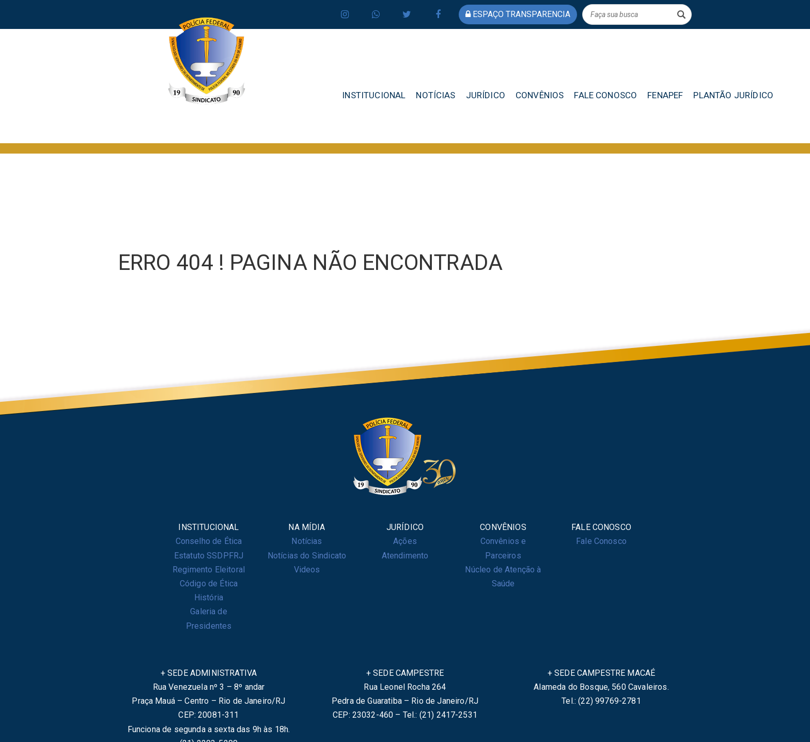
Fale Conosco (601, 541)
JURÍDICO (485, 95)
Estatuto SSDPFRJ (209, 556)
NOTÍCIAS (435, 95)
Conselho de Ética (209, 541)
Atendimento (405, 556)
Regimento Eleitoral (209, 569)
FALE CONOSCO (605, 95)
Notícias (306, 541)
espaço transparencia (517, 14)
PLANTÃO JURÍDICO (733, 95)
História (208, 597)
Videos (307, 569)
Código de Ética (209, 583)
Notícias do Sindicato (307, 556)
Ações (405, 541)
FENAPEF (665, 95)
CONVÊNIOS (540, 95)
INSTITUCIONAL (374, 95)
